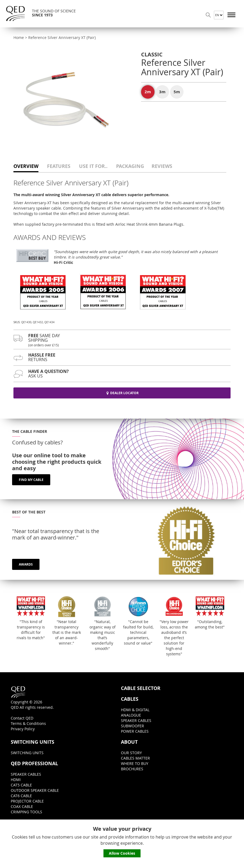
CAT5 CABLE (21, 785)
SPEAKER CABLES (136, 720)
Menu (231, 15)
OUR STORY (131, 752)
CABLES (129, 699)
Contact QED (22, 718)
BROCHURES (132, 768)
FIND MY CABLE (31, 479)
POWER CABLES (135, 731)
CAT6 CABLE (21, 795)
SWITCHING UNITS (32, 742)
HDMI (16, 779)
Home (18, 37)
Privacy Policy (23, 728)
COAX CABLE (22, 806)
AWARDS (26, 564)
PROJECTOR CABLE (27, 801)
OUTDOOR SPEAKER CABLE (35, 790)
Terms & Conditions (28, 723)
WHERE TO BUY (134, 763)
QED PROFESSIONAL (34, 763)
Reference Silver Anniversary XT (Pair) (62, 37)
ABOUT (129, 742)
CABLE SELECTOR (140, 688)
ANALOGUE (131, 715)
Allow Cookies (122, 853)
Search (208, 15)
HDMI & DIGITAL (135, 709)
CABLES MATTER (135, 758)
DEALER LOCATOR (122, 393)
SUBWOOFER (132, 725)
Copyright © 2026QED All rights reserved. (32, 698)
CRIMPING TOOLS (26, 811)
